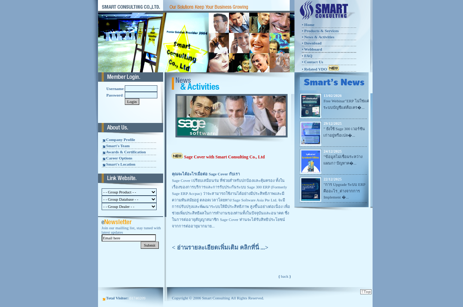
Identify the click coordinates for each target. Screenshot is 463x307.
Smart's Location (120, 164)
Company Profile (120, 139)
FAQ (307, 56)
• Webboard (312, 49)
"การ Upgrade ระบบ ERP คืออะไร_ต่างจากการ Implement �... (344, 190)
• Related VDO (320, 69)
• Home (308, 24)
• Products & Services (320, 31)
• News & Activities (318, 37)
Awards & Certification (126, 152)
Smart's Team (117, 146)
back (285, 276)
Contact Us (313, 62)
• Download (311, 43)
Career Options (119, 158)
